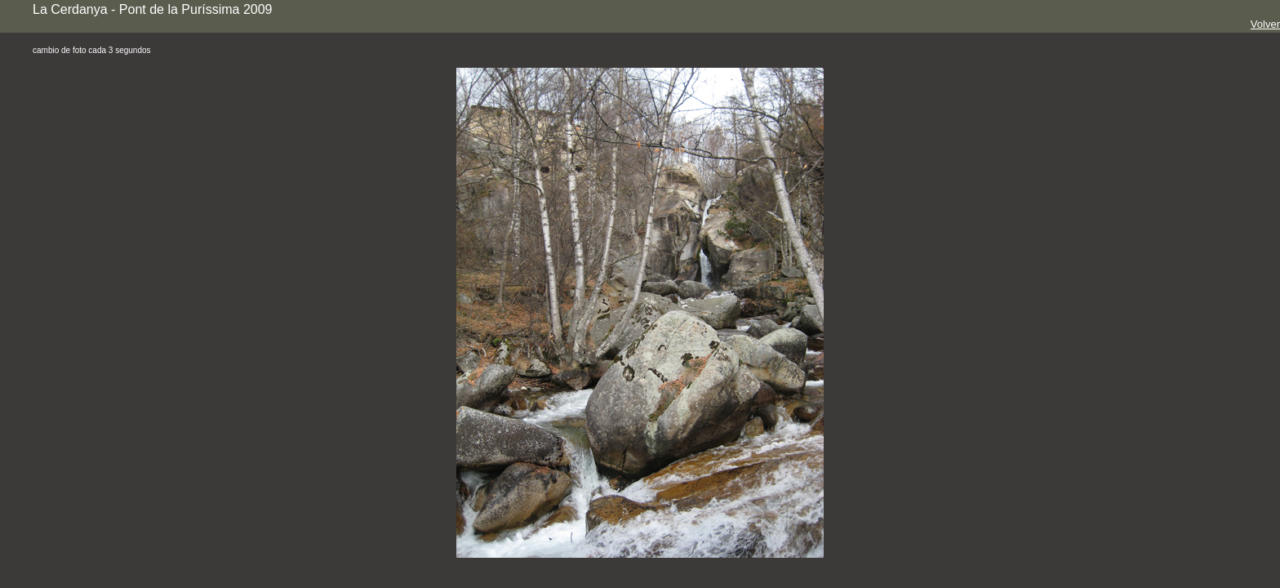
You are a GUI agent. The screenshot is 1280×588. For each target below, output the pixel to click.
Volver (1265, 24)
